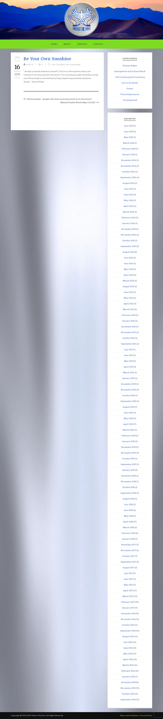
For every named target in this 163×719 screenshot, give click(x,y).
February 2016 (128, 671)
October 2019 (128, 458)
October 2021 (128, 338)
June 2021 (128, 355)
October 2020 (128, 395)
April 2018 (128, 522)
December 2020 (128, 384)
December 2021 (128, 327)
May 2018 (128, 516)
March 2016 (128, 665)
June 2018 (128, 510)
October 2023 (128, 240)
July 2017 (128, 573)
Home (54, 44)
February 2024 (128, 218)
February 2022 (128, 315)
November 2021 (128, 332)
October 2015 (128, 694)
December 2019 (128, 447)
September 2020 (128, 401)
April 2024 (128, 206)
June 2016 (128, 648)
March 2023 (128, 281)
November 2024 (128, 166)
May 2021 (128, 361)
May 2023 (128, 269)
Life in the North (130, 83)
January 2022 (128, 321)
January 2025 (128, 154)
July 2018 (128, 504)
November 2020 (128, 390)
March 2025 (128, 143)
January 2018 (128, 539)
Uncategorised (130, 100)
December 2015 (128, 682)
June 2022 (128, 292)
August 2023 (128, 252)
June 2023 (128, 263)
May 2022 (128, 298)
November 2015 (128, 688)
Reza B (29, 64)
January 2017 (128, 608)
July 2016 (128, 642)
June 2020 (128, 413)
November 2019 (128, 453)
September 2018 (128, 493)
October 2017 (128, 556)
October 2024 (128, 172)
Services (82, 44)
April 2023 (129, 275)
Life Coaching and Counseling (66, 64)
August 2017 (128, 568)
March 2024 (128, 212)
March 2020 (128, 430)
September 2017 (128, 562)
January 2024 (128, 223)
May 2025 (128, 137)
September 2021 (128, 344)
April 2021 (128, 367)
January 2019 (128, 470)
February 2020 (128, 436)
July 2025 (128, 126)
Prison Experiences (129, 94)
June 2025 (128, 131)
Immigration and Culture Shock (130, 71)
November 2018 (128, 481)
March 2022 (128, 309)
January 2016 (128, 677)
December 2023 (128, 229)
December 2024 (128, 160)
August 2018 (128, 499)
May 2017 (128, 585)
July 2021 (128, 349)
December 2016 (128, 613)
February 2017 (128, 602)
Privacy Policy (146, 715)
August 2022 (128, 286)
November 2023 (128, 235)
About (67, 44)
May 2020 (128, 418)
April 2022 (129, 304)
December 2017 (128, 545)
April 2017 (128, 590)
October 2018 (128, 487)
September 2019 (128, 464)
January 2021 (128, 378)
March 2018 (128, 527)
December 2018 (128, 476)
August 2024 (129, 183)
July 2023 (128, 258)
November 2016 (128, 619)
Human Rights (130, 66)
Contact (98, 44)
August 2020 (129, 407)
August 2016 (128, 636)
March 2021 (128, 372)
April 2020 (128, 424)
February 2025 (128, 149)
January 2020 (128, 441)
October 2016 (128, 625)
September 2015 (128, 699)
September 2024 (128, 177)
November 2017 (128, 550)
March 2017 (128, 596)
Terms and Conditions (129, 715)
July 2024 (128, 189)
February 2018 (128, 533)
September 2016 (128, 631)
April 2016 (128, 659)
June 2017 (128, 579)
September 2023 (128, 246)
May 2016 (128, 654)
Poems (130, 88)
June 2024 (128, 195)
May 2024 (128, 200)
